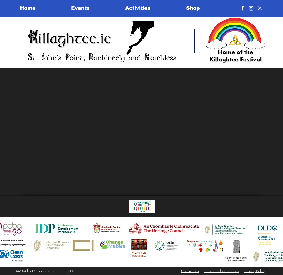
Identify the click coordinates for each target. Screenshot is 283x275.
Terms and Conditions (221, 271)
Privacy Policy (254, 271)
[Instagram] (251, 8)
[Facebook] (242, 8)
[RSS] (260, 8)
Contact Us (190, 271)
